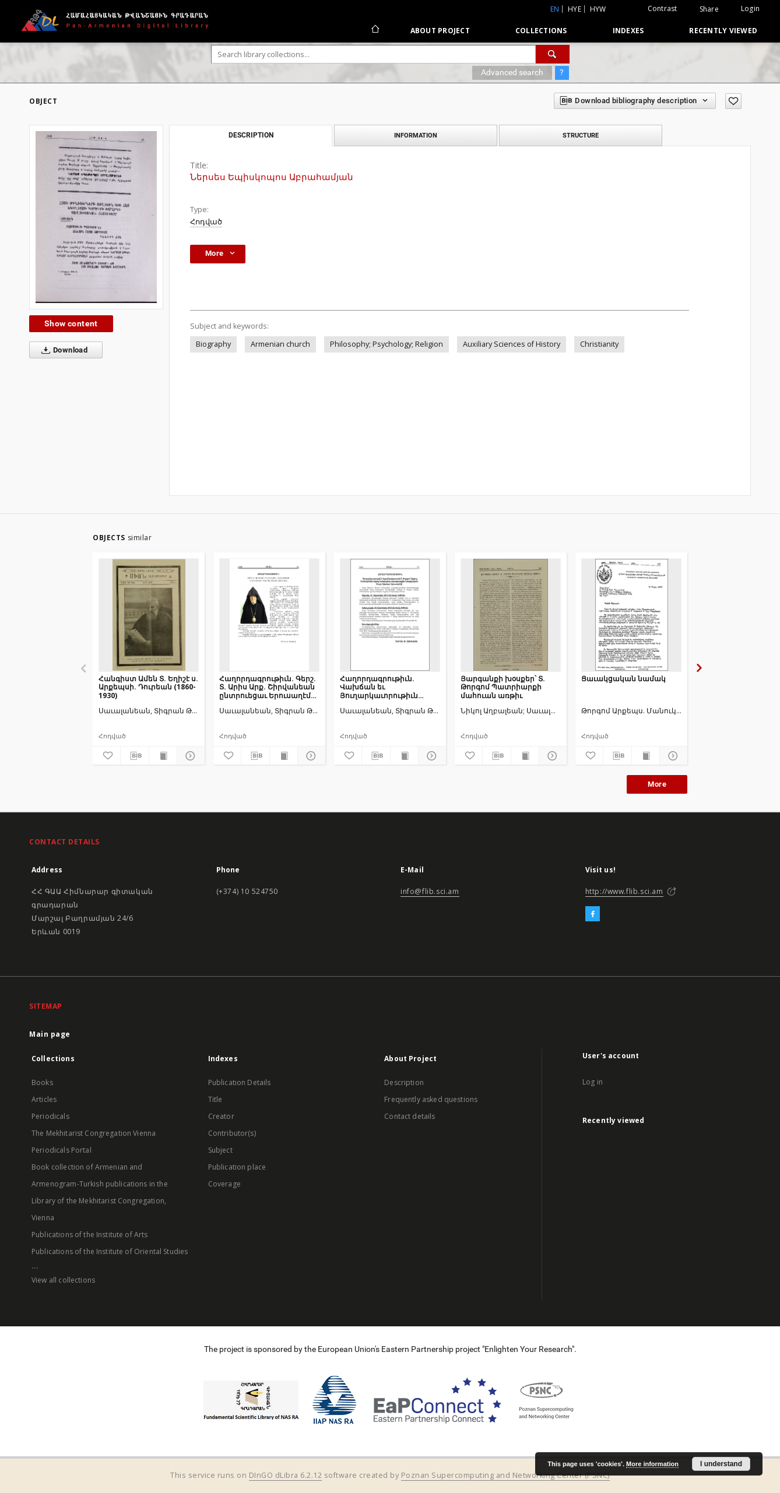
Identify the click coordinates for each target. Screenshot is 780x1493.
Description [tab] (251, 135)
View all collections (63, 1280)
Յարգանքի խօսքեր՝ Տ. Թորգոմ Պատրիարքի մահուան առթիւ (503, 687)
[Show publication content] (163, 755)
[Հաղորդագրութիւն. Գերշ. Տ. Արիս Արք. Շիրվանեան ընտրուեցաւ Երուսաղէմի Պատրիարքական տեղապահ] (269, 615)
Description (404, 1082)
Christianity (599, 344)
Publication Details (239, 1082)
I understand (721, 1464)
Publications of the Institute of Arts (89, 1235)
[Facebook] (592, 914)
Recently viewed (723, 31)
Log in (592, 1082)
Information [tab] (415, 135)
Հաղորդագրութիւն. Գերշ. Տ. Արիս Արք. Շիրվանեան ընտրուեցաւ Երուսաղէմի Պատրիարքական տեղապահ (267, 687)
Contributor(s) (232, 1133)
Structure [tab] (581, 135)
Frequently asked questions (430, 1099)
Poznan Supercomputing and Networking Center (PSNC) (505, 1475)
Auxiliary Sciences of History (511, 344)
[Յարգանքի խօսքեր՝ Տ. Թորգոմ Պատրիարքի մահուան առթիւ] (510, 615)
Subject (220, 1150)
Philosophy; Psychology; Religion (386, 344)
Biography (213, 344)
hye (574, 9)
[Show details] (189, 755)
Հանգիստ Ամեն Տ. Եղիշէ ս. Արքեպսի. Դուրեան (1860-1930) (148, 687)
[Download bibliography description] (134, 755)
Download (62, 350)
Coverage (224, 1184)
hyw (598, 9)
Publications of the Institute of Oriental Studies (109, 1251)
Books (42, 1082)
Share (709, 9)
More (657, 784)
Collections (541, 31)
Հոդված (206, 222)
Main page (50, 1034)
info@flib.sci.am (429, 891)
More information (652, 1463)
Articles (44, 1099)
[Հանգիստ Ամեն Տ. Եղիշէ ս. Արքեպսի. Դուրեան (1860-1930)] (148, 615)
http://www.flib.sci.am (624, 891)
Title (215, 1099)
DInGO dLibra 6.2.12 (285, 1475)
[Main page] (374, 30)
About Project (440, 31)
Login (750, 8)
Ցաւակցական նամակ (623, 679)
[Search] (553, 54)
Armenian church (280, 344)
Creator (221, 1116)
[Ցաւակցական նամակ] (631, 615)
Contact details (409, 1116)
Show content (71, 323)
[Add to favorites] (733, 101)
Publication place (237, 1167)
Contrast (662, 8)
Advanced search (512, 72)
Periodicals (50, 1116)
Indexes (628, 31)
